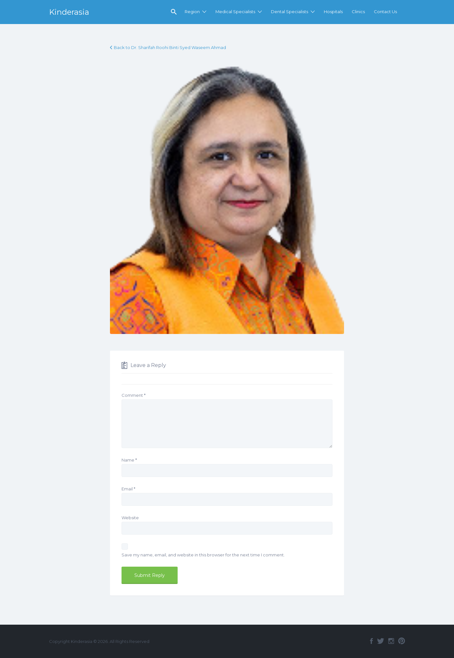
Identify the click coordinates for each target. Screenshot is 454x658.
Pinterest (401, 641)
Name (129, 459)
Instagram (391, 641)
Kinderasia (69, 12)
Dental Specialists (289, 11)
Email (128, 488)
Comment (134, 395)
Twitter (380, 641)
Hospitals (333, 11)
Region (192, 11)
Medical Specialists (235, 11)
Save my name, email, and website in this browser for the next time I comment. (203, 554)
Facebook (371, 641)
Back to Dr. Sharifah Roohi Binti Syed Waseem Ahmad (170, 47)
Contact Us (385, 11)
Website (130, 517)
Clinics (358, 11)
